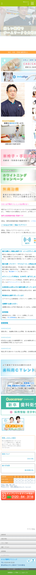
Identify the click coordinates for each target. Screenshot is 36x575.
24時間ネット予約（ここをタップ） (18, 572)
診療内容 (3, 534)
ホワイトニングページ (14, 282)
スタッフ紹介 (4, 543)
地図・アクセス (5, 547)
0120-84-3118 (9, 562)
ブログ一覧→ (30, 458)
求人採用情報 (11, 317)
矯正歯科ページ (13, 271)
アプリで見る (31, 529)
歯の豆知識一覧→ (29, 470)
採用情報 (3, 551)
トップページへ (5, 555)
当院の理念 (4, 538)
